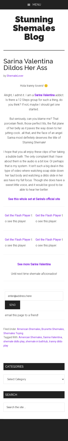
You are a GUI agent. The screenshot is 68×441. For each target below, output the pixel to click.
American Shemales (28, 329)
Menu (36, 4)
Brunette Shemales (53, 329)
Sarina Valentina (52, 337)
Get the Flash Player (17, 215)
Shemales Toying (13, 333)
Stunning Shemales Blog (34, 28)
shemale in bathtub (37, 341)
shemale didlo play (14, 341)
